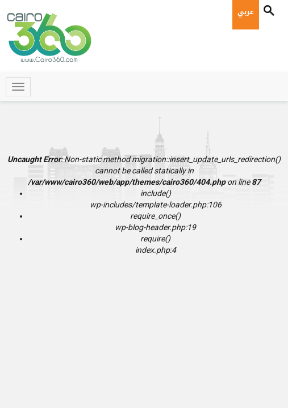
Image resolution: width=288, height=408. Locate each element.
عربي (245, 12)
